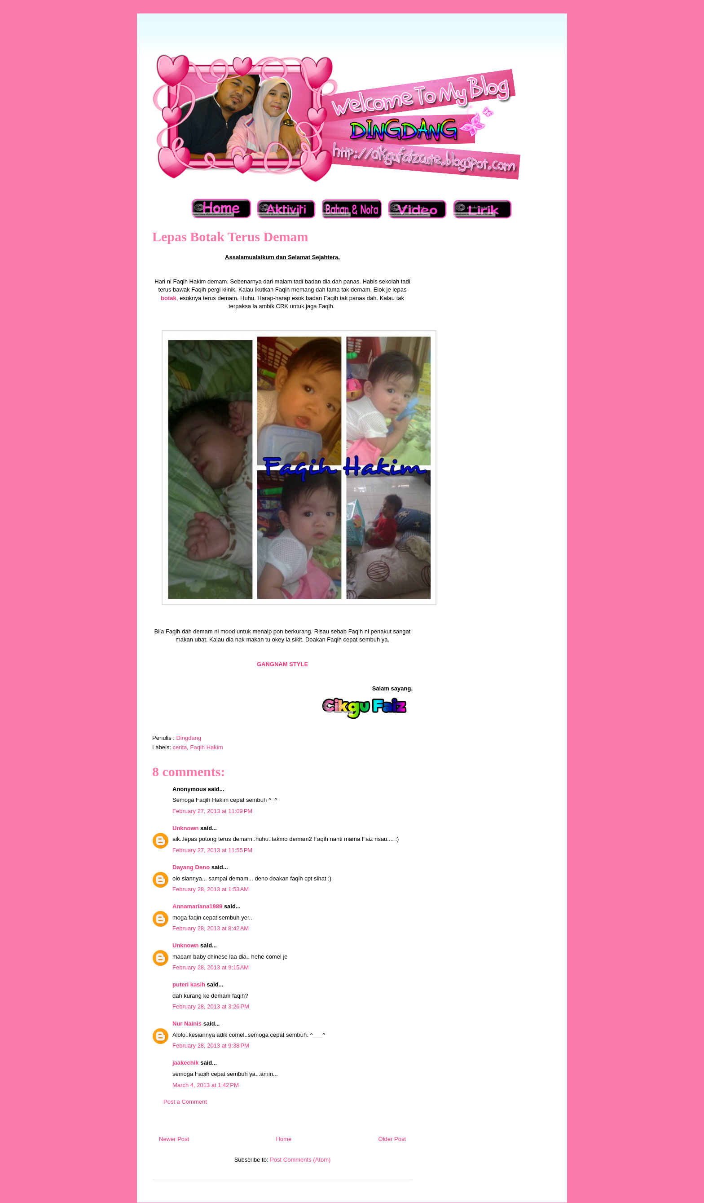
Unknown (185, 828)
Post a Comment (185, 1101)
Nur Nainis (187, 1023)
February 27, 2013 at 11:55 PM (212, 850)
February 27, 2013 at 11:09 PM (212, 811)
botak (168, 298)
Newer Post (174, 1139)
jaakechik (185, 1062)
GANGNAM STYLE (282, 664)
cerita (180, 747)
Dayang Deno (191, 867)
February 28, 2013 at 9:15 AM (210, 967)
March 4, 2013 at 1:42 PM (205, 1085)
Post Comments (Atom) (300, 1159)
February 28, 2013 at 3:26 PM (210, 1006)
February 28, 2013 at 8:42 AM (210, 928)
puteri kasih (188, 984)
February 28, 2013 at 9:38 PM (210, 1045)
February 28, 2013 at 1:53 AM (210, 889)
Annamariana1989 (197, 906)
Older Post (392, 1139)
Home (284, 1139)
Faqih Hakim (206, 747)
